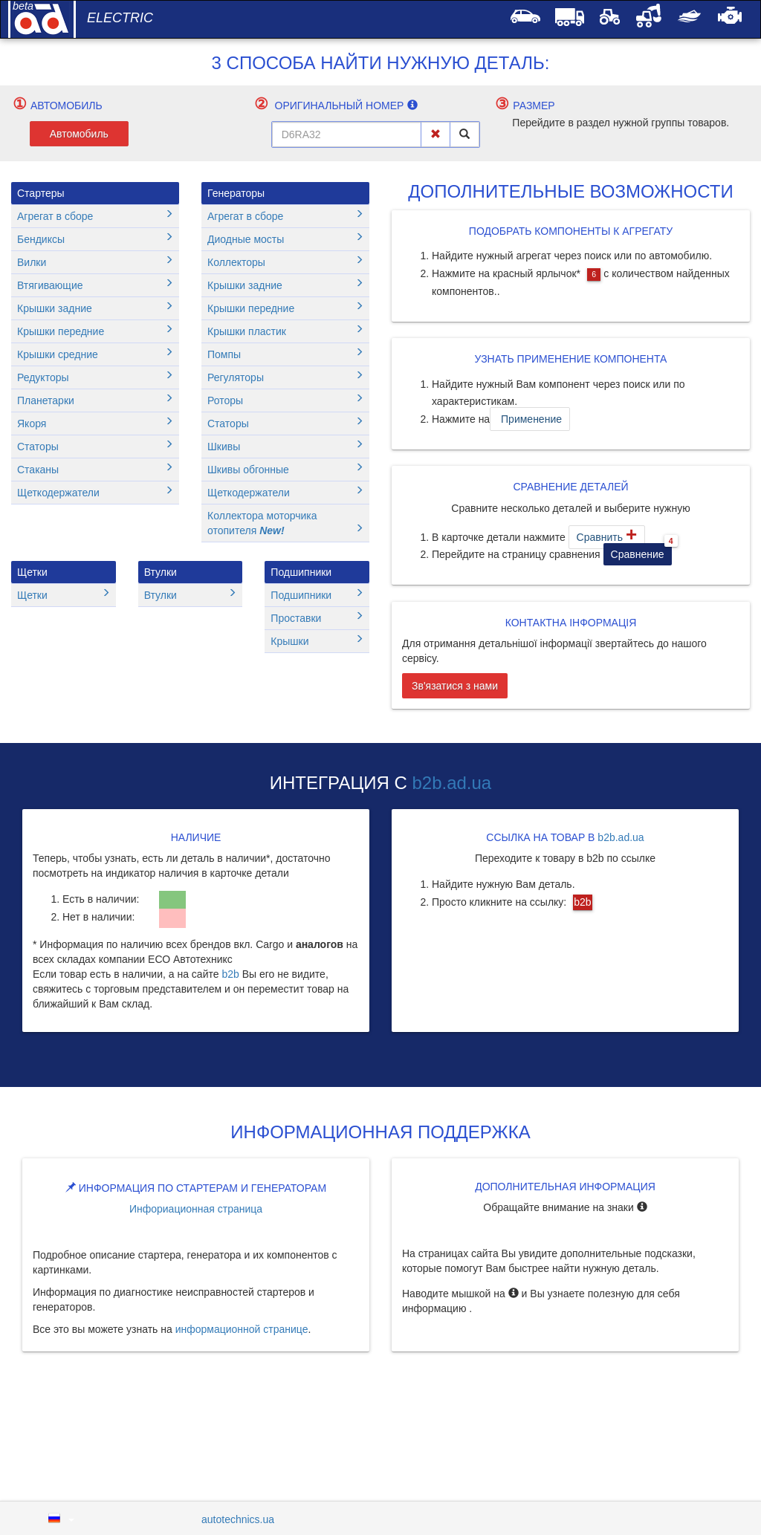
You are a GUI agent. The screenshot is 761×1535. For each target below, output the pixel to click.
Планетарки (95, 400)
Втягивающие (95, 285)
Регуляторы (285, 377)
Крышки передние (95, 331)
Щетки (32, 572)
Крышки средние (95, 354)
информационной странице (241, 1329)
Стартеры (41, 193)
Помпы (285, 354)
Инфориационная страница (195, 1209)
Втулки (160, 572)
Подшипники (301, 572)
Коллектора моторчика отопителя (285, 523)
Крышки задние (95, 308)
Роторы (285, 400)
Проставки (317, 617)
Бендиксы (95, 239)
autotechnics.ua (237, 1519)
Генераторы (236, 193)
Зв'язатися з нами (455, 686)
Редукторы (95, 377)
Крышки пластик (285, 331)
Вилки (95, 262)
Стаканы (95, 469)
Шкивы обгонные (285, 469)
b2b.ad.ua (451, 783)
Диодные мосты (285, 239)
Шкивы (285, 446)
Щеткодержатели (95, 492)
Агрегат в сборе (95, 216)
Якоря (95, 423)
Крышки (317, 641)
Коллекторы (285, 262)
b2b (230, 974)
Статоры (95, 446)
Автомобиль (79, 134)
